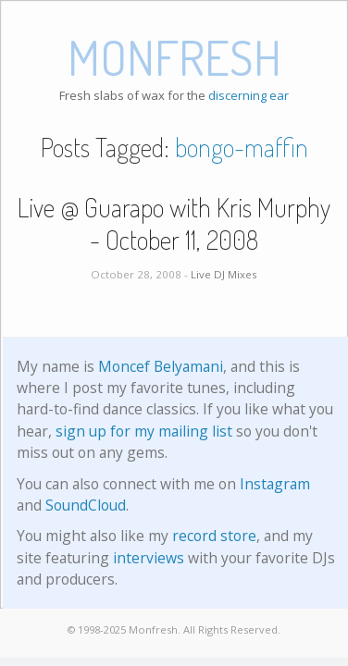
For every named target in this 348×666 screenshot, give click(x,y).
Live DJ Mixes (224, 274)
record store (214, 535)
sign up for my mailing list (144, 431)
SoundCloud (85, 505)
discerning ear (248, 95)
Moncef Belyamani (160, 366)
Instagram (275, 484)
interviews (148, 558)
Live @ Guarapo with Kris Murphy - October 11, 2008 (174, 223)
